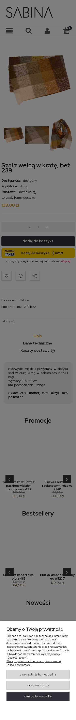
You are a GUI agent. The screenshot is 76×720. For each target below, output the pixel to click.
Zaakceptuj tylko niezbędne (38, 674)
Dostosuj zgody (38, 685)
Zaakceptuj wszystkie (38, 696)
